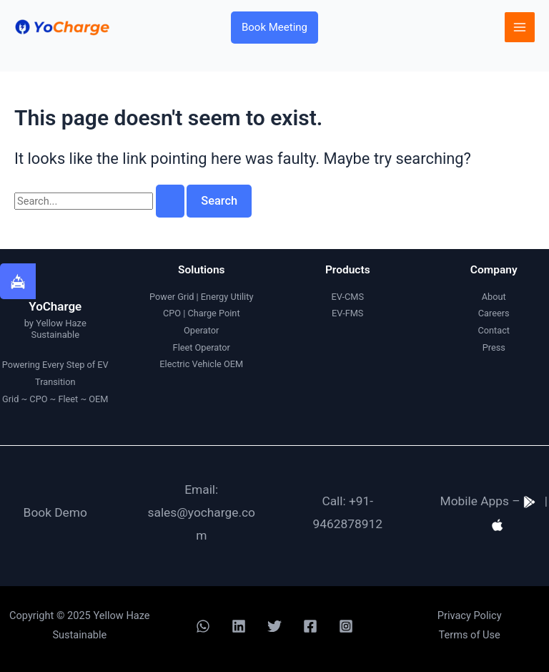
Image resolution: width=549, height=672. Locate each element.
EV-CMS (347, 296)
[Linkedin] (239, 626)
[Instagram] (346, 626)
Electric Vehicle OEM (201, 364)
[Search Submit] (170, 201)
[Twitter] (274, 626)
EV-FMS (347, 313)
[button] (274, 27)
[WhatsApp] (203, 626)
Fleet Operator (201, 347)
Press (494, 347)
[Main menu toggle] (520, 27)
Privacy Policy (469, 615)
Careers (494, 313)
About (494, 296)
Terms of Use (469, 634)
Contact (494, 330)
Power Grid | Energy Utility (201, 296)
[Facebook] (310, 626)
